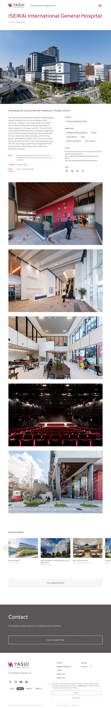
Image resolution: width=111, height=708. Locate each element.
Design (94, 133)
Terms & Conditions (63, 705)
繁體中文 (39, 689)
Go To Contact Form (56, 640)
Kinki (83, 137)
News (59, 685)
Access (84, 663)
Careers (84, 666)
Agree (88, 695)
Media (59, 681)
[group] (23, 551)
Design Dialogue (64, 666)
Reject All (88, 701)
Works (59, 663)
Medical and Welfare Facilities (77, 121)
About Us (61, 678)
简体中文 (29, 689)
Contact (60, 689)
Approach (61, 674)
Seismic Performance (74, 141)
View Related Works (55, 583)
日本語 (12, 689)
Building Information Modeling (77, 133)
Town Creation (90, 141)
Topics (59, 670)
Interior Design (72, 137)
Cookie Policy (75, 705)
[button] (5, 548)
